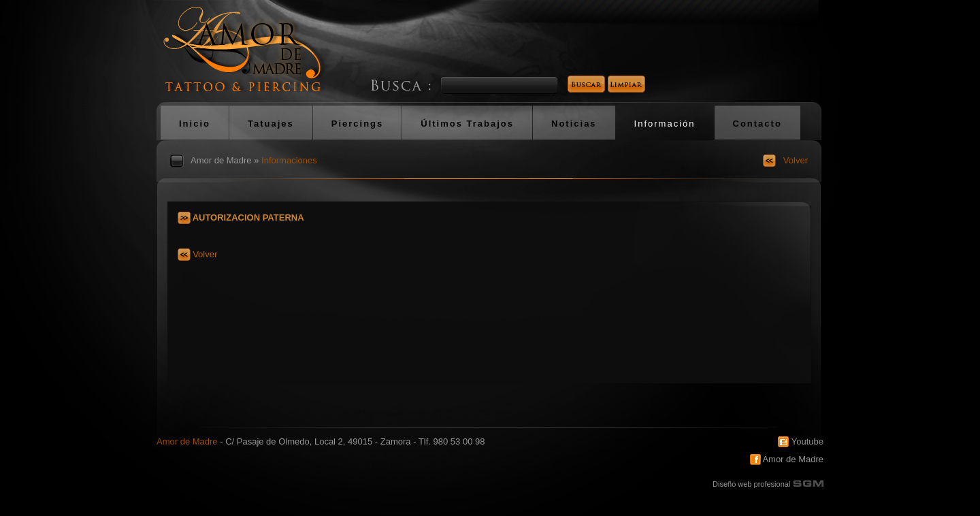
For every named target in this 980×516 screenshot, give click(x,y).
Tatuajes (271, 123)
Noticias (574, 123)
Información (665, 123)
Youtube (800, 441)
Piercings (357, 123)
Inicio (194, 123)
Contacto (757, 123)
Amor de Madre (221, 160)
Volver (795, 160)
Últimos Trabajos (467, 123)
